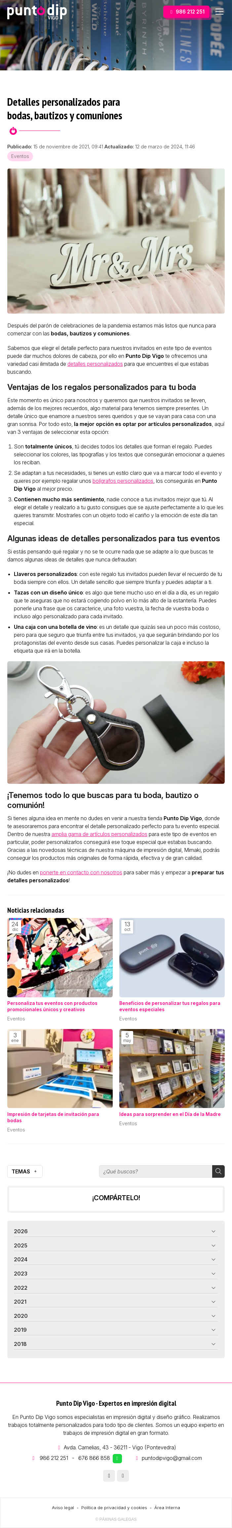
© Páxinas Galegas (116, 1519)
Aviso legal (63, 1507)
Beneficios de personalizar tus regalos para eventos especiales (169, 1006)
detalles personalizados (95, 364)
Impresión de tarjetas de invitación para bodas (53, 1117)
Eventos (20, 156)
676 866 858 (94, 1458)
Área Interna (167, 1507)
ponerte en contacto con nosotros (81, 872)
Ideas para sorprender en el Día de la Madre (170, 1114)
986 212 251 (54, 1458)
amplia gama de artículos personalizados (99, 834)
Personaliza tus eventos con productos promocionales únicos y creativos (52, 1006)
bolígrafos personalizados (123, 481)
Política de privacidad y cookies (114, 1507)
